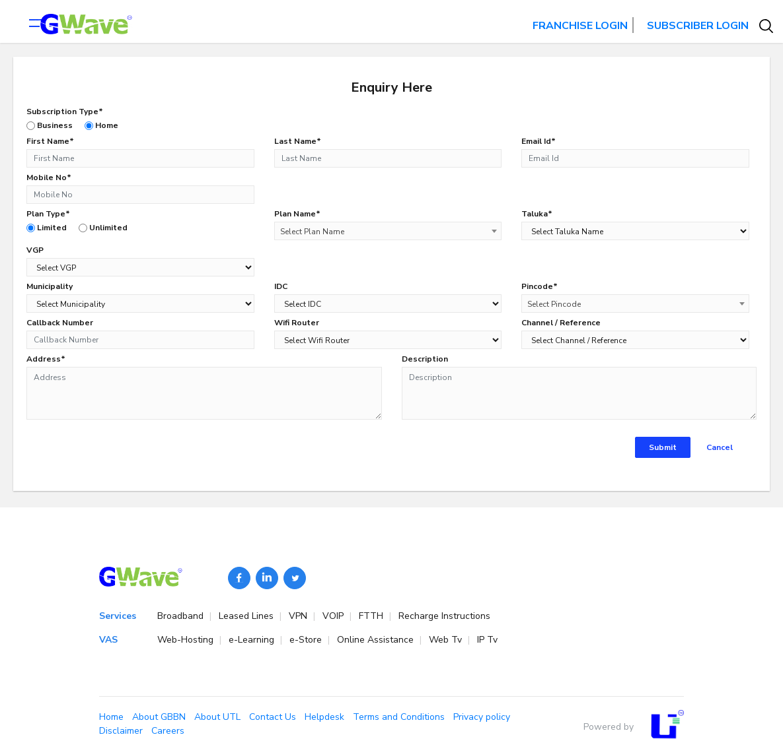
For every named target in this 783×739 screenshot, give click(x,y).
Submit (663, 447)
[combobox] (388, 231)
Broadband (187, 616)
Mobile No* (48, 177)
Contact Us (272, 717)
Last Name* (297, 141)
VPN (304, 616)
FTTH (377, 616)
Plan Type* (48, 214)
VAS (108, 639)
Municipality (49, 286)
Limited (46, 227)
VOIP (339, 616)
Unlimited (103, 227)
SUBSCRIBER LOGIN (698, 25)
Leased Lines (253, 616)
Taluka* (536, 214)
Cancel (719, 447)
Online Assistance (382, 639)
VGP (35, 250)
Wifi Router (296, 322)
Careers (167, 730)
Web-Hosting (192, 639)
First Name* (50, 141)
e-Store (312, 639)
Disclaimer (121, 730)
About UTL (217, 717)
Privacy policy (481, 717)
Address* (45, 359)
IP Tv (487, 639)
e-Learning (258, 639)
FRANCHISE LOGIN (580, 25)
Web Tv (452, 639)
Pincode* (539, 286)
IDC (280, 286)
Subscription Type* (64, 111)
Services (117, 616)
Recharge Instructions (444, 616)
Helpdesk (324, 717)
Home (101, 125)
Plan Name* (297, 214)
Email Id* (538, 141)
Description (425, 359)
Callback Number (59, 322)
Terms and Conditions (399, 717)
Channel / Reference (561, 322)
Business (49, 125)
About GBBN (159, 717)
